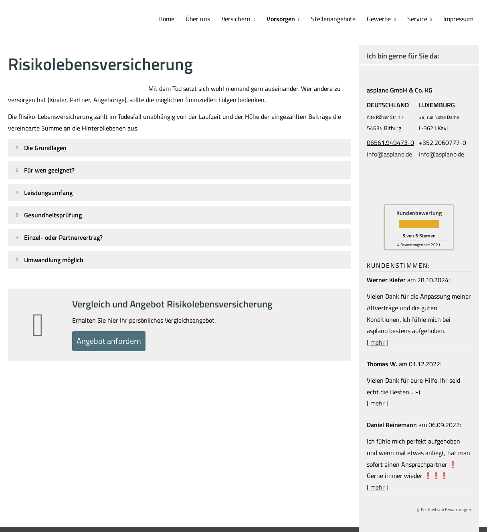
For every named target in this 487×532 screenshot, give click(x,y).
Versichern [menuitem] (245, 18)
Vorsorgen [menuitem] (289, 18)
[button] (45, 147)
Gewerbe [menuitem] (384, 18)
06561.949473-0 (390, 142)
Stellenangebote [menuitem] (339, 18)
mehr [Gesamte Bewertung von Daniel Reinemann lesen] (377, 486)
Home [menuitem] (180, 18)
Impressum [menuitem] (459, 18)
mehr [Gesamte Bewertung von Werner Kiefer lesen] (377, 341)
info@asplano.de (389, 153)
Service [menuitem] (420, 18)
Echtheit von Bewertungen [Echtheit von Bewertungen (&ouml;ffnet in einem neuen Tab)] (446, 509)
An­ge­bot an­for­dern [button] (115, 341)
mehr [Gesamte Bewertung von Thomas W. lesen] (377, 402)
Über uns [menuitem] (209, 18)
